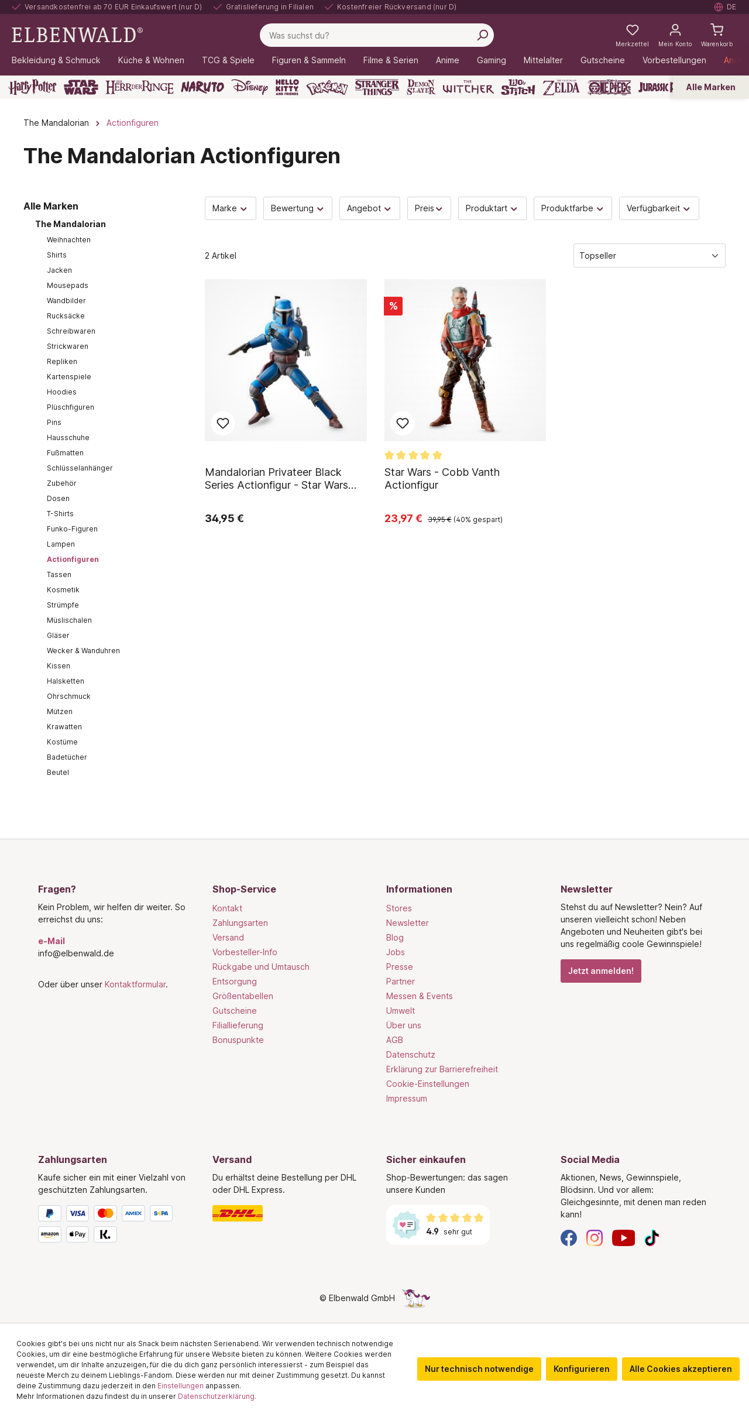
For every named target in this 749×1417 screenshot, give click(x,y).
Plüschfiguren (70, 407)
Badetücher (67, 757)
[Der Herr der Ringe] (139, 87)
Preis (429, 208)
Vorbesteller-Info (244, 952)
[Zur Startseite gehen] (77, 34)
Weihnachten (69, 239)
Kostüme (62, 741)
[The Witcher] (468, 87)
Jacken (59, 270)
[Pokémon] (327, 87)
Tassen (59, 574)
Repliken (62, 361)
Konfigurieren (582, 1369)
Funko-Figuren (72, 528)
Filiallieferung (237, 1025)
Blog (395, 937)
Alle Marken (711, 87)
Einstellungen (180, 1385)
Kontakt (227, 908)
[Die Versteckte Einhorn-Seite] (416, 1298)
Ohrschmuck (69, 696)
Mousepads (67, 285)
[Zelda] (561, 87)
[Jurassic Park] (663, 87)
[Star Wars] (81, 87)
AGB (394, 1040)
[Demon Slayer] (421, 87)
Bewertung (298, 208)
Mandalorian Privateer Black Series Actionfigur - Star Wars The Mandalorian (276, 479)
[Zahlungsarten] (113, 1226)
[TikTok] (651, 1237)
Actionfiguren (73, 559)
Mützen (60, 711)
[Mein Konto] (675, 35)
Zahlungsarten (240, 923)
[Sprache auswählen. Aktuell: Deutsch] (725, 7)
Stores (399, 908)
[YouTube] (623, 1237)
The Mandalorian (70, 224)
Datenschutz (410, 1054)
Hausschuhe (68, 437)
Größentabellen (242, 996)
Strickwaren (67, 346)
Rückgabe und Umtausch (261, 967)
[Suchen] (482, 35)
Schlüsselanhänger (80, 468)
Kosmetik (63, 589)
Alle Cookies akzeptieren (681, 1369)
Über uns (403, 1025)
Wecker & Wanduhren (83, 650)
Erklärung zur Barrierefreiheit (442, 1069)
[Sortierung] (649, 255)
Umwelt (400, 1010)
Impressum (406, 1098)
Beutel (58, 772)
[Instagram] (594, 1237)
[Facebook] (569, 1237)
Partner (400, 981)
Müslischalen (69, 620)
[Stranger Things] (377, 87)
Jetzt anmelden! (601, 971)
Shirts (57, 255)
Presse (399, 967)
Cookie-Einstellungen (427, 1084)
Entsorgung (234, 981)
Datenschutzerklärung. (217, 1396)
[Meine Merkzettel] (632, 35)
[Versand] (287, 1213)
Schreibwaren (71, 331)
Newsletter (407, 923)
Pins (54, 422)
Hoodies (62, 391)
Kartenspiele (69, 376)
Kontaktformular (135, 984)
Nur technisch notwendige (479, 1369)
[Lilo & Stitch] (518, 87)
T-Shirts (60, 513)
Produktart (492, 208)
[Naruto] (202, 87)
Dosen (58, 498)
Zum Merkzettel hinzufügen (223, 423)
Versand (228, 937)
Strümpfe (63, 605)
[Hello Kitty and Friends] (287, 87)
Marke (230, 208)
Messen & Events (419, 996)
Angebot (370, 208)
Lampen (61, 544)
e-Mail (51, 941)
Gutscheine (234, 1010)
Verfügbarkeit (659, 208)
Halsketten (65, 681)
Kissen (58, 665)
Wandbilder (66, 300)
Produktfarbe (573, 208)
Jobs (395, 952)
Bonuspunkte (238, 1040)
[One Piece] (609, 87)
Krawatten (64, 726)
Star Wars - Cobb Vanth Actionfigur (442, 478)
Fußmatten (65, 452)
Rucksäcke (66, 315)
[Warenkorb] (716, 35)
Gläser (58, 635)
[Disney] (249, 87)
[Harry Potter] (32, 87)
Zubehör (62, 483)
